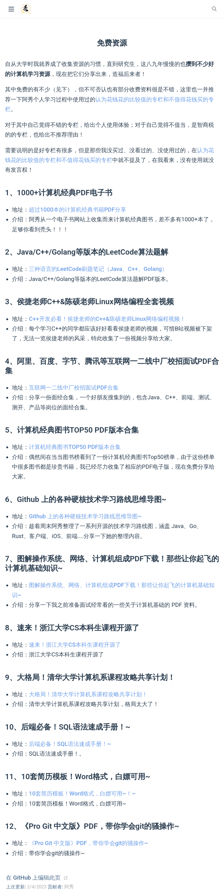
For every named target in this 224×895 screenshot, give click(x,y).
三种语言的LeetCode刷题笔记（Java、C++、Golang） (98, 269)
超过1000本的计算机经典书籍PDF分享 (77, 209)
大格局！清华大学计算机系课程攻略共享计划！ (88, 694)
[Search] (214, 8)
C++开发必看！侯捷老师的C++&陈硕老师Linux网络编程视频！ (107, 318)
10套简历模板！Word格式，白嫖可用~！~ (82, 793)
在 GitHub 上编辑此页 (33, 877)
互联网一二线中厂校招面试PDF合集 (74, 387)
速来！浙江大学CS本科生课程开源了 (75, 644)
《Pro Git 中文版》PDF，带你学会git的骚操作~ (88, 843)
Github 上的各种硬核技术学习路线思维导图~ (85, 516)
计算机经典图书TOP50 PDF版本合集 (75, 447)
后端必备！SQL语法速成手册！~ (70, 744)
